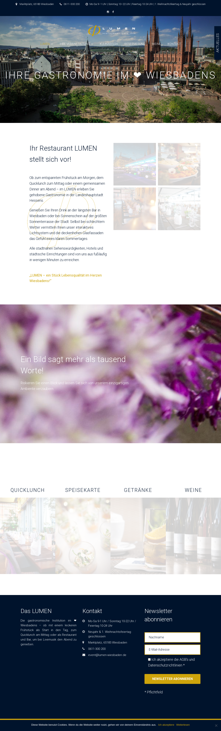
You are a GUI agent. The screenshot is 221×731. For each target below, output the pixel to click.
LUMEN (45, 44)
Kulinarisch (109, 44)
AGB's (183, 659)
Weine (156, 44)
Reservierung (135, 44)
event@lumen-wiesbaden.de (107, 655)
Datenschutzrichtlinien (165, 665)
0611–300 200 (72, 4)
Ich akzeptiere (166, 724)
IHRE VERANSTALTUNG (75, 44)
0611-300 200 (97, 649)
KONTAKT (174, 44)
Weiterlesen (183, 724)
